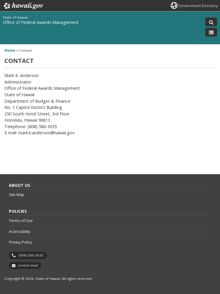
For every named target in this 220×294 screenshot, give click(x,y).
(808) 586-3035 (31, 255)
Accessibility (19, 231)
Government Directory (198, 5)
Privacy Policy (20, 242)
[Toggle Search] (211, 21)
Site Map (16, 194)
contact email (28, 265)
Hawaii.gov (22, 5)
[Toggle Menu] (211, 32)
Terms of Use (21, 220)
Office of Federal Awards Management (41, 22)
